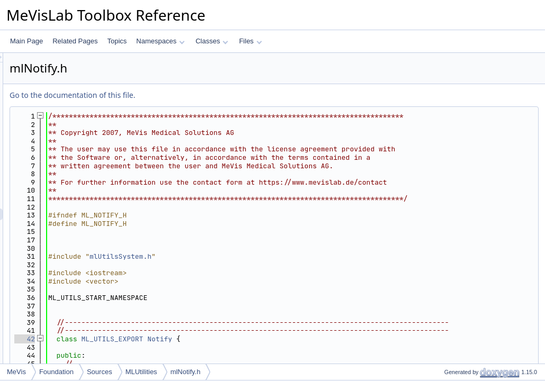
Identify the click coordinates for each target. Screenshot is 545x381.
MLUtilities (141, 372)
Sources (99, 372)
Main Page (26, 41)
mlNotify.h (186, 372)
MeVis (16, 372)
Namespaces (160, 41)
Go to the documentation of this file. (204, 95)
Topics (117, 41)
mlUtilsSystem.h (253, 272)
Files (250, 41)
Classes (211, 41)
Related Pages (74, 41)
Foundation (56, 372)
